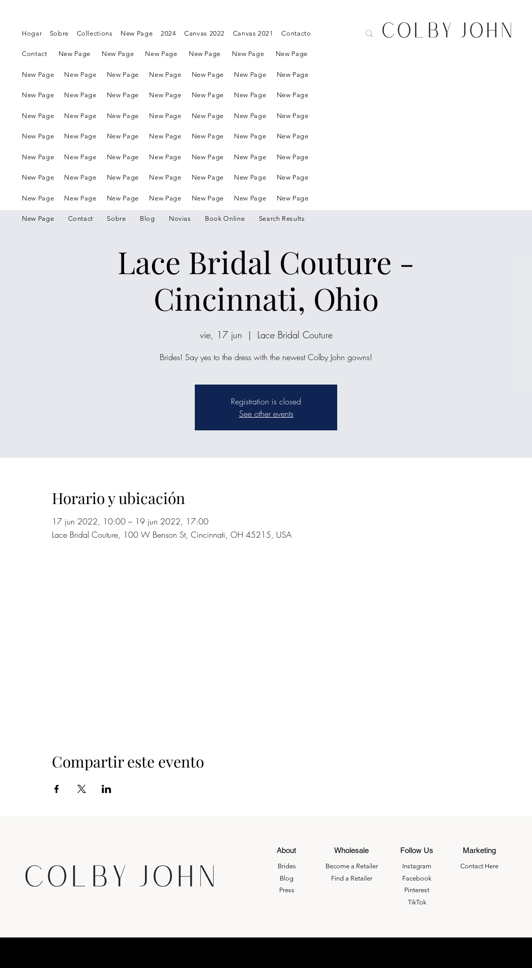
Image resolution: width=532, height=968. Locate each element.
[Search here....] (314, 34)
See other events (266, 413)
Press (286, 890)
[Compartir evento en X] (81, 789)
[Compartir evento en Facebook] (57, 789)
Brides (287, 866)
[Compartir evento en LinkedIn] (106, 789)
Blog (286, 878)
